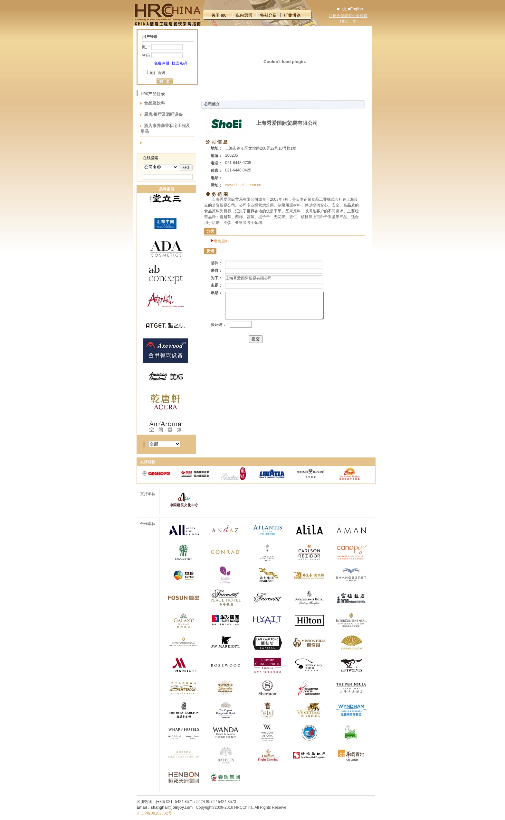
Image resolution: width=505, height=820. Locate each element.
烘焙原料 (221, 241)
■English (355, 9)
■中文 (342, 9)
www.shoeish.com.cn (243, 185)
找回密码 (179, 63)
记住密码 (157, 72)
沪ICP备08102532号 (154, 813)
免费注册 (161, 63)
